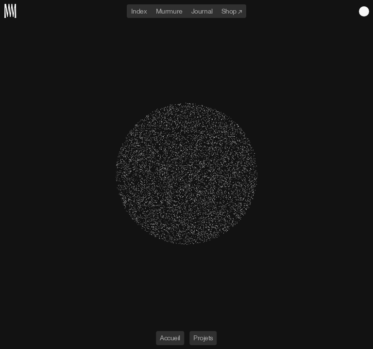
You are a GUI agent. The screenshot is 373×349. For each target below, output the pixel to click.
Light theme (364, 11)
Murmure (169, 11)
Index (139, 11)
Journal (202, 11)
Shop (229, 11)
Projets (203, 337)
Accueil (170, 337)
